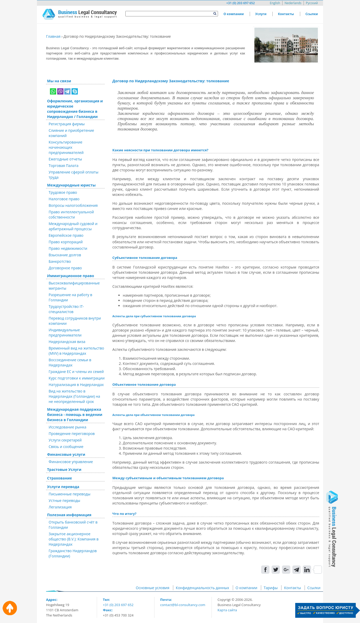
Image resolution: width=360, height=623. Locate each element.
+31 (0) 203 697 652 (240, 3)
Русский (312, 3)
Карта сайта (227, 610)
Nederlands (293, 3)
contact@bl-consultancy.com (182, 604)
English (275, 3)
